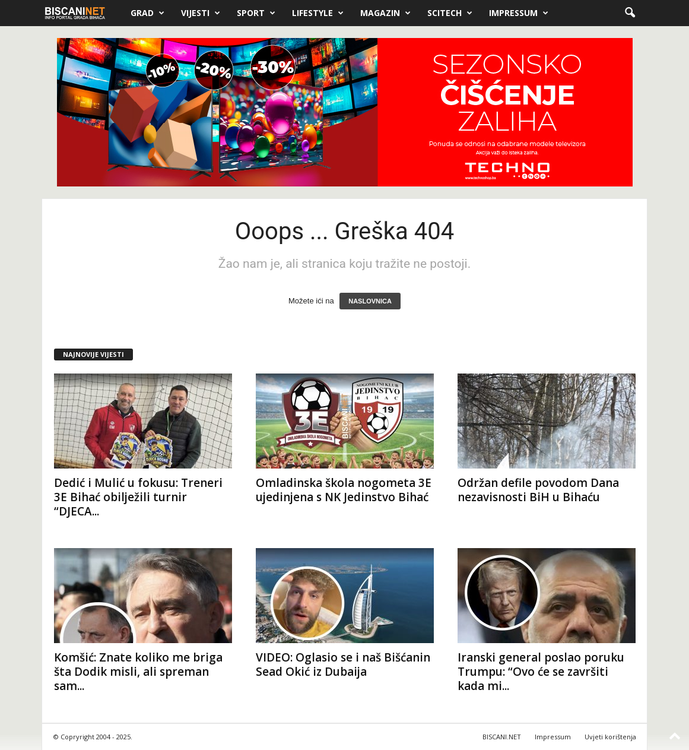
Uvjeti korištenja (610, 736)
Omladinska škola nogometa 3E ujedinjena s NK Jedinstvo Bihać (343, 490)
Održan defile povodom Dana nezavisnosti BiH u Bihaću (538, 490)
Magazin (385, 13)
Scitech (449, 13)
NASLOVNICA (370, 301)
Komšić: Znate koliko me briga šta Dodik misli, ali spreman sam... (138, 672)
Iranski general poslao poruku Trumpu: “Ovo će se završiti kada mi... (541, 672)
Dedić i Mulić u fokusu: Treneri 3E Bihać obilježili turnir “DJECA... (138, 497)
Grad (147, 13)
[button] (630, 13)
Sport (256, 13)
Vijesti (200, 13)
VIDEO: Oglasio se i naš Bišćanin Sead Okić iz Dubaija (343, 664)
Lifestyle (318, 13)
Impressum (518, 13)
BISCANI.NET (501, 736)
